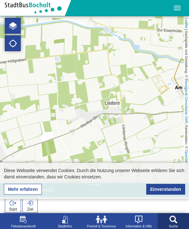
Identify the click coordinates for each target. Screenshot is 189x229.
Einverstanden (165, 189)
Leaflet (186, 23)
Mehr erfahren (23, 189)
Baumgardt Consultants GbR (186, 101)
